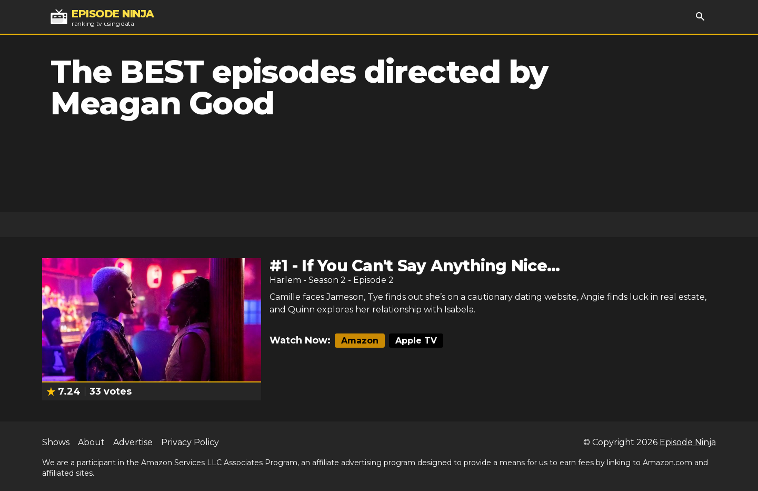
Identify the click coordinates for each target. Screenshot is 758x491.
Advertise (133, 442)
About (91, 442)
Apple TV (416, 341)
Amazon (359, 341)
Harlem (285, 280)
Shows (55, 442)
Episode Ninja (688, 442)
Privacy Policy (190, 442)
